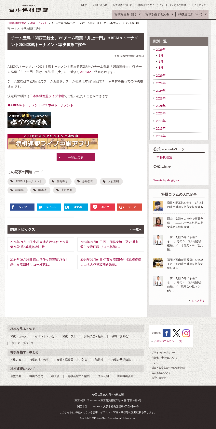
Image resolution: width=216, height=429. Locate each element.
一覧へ (137, 229)
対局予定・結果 (93, 336)
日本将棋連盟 (162, 157)
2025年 (161, 75)
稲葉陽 (19, 190)
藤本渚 (42, 190)
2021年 (161, 106)
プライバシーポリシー (163, 352)
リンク (155, 362)
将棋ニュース (18, 336)
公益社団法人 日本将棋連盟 (28, 8)
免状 (84, 359)
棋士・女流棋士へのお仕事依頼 (168, 367)
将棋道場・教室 (39, 359)
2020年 (161, 113)
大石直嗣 (113, 181)
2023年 (161, 90)
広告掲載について (122, 5)
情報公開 (103, 376)
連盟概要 (15, 376)
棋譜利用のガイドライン (151, 5)
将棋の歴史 (36, 376)
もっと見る (198, 300)
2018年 (161, 128)
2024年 (161, 83)
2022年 (161, 98)
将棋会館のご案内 (79, 376)
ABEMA (85, 72)
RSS (85, 5)
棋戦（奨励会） (121, 336)
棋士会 (55, 376)
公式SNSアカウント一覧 (168, 341)
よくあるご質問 (177, 5)
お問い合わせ (100, 5)
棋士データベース (23, 343)
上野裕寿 (66, 190)
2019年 (161, 121)
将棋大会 (15, 359)
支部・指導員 (65, 359)
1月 (161, 67)
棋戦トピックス (38, 23)
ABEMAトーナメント (28, 181)
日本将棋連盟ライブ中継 (47, 96)
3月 (161, 55)
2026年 (161, 49)
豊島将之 (62, 181)
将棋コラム (69, 336)
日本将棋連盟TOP (16, 23)
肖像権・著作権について (165, 357)
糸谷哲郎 (87, 181)
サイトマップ (199, 5)
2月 (161, 61)
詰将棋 (99, 359)
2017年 (161, 136)
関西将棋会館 (125, 376)
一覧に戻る (76, 157)
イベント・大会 (44, 336)
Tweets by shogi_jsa (166, 180)
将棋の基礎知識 (121, 359)
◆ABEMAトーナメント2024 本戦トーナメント (40, 105)
